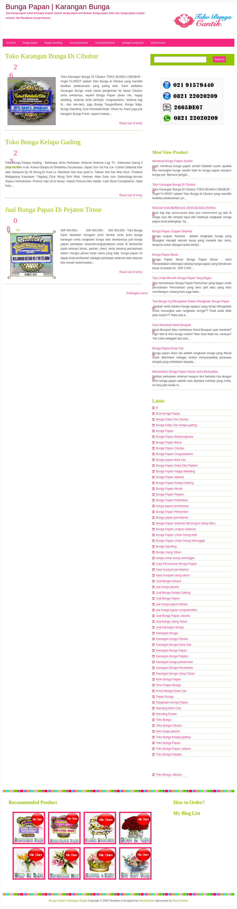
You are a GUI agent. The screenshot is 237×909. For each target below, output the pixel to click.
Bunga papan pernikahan (172, 517)
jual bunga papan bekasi (171, 604)
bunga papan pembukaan (172, 506)
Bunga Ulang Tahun (168, 552)
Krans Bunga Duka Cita (171, 691)
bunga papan (30, 42)
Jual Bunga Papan (168, 598)
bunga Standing (53, 42)
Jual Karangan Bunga (170, 627)
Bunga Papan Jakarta (170, 477)
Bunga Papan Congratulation (174, 454)
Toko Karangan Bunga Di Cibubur (51, 56)
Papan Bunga (165, 696)
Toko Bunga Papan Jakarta (173, 748)
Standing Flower (166, 714)
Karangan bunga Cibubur (172, 639)
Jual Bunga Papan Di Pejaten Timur (53, 209)
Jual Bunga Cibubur (168, 581)
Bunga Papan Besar (165, 254)
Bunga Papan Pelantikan (172, 500)
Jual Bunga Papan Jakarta (173, 615)
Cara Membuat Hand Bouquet (171, 325)
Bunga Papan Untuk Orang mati (176, 535)
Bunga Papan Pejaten (170, 494)
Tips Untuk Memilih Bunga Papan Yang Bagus (181, 278)
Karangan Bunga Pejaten (172, 656)
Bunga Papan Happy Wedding (175, 471)
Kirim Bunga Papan (168, 679)
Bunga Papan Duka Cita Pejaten (177, 465)
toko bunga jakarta (168, 731)
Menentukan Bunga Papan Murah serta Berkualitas (185, 371)
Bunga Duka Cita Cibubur (172, 419)
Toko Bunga (163, 719)
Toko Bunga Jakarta (168, 774)
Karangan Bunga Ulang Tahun (175, 673)
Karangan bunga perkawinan (174, 662)
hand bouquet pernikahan (172, 569)
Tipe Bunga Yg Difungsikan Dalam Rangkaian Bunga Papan (191, 301)
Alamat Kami (158, 42)
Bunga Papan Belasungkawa (174, 436)
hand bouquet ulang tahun (172, 575)
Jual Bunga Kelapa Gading (173, 592)
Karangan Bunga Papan (171, 650)
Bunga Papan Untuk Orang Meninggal (180, 540)
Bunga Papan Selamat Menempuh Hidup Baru (186, 523)
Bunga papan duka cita (171, 459)
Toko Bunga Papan (168, 743)
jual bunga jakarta (167, 587)
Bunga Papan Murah (169, 488)
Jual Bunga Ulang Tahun (172, 621)
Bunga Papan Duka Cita (167, 348)
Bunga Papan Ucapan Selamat (172, 231)
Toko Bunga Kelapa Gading (43, 142)
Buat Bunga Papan (168, 413)
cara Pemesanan (79, 42)
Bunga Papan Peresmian (172, 511)
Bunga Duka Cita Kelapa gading (176, 425)
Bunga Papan (165, 431)
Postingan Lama (136, 293)
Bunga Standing (166, 546)
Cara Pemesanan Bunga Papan (176, 563)
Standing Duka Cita (168, 708)
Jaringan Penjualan (133, 42)
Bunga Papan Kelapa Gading (174, 483)
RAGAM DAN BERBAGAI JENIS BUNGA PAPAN (184, 208)
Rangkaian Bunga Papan (172, 702)
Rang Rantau (147, 900)
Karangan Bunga (167, 633)
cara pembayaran (105, 42)
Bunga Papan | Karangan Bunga (68, 900)
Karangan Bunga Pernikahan (174, 667)
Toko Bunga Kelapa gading (173, 737)
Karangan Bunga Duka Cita (173, 644)
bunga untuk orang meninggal (175, 558)
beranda (10, 42)
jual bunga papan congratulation (176, 610)
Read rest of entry (130, 123)
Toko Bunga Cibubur (169, 725)
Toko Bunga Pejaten (169, 754)
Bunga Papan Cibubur (170, 448)
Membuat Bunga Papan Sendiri (172, 161)
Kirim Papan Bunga (168, 685)
